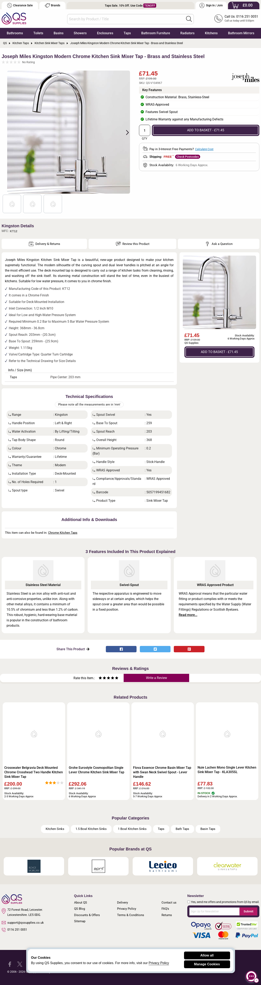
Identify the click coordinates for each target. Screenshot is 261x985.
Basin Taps (207, 829)
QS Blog (79, 909)
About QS (80, 902)
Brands (52, 5)
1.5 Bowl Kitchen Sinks (91, 829)
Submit (248, 911)
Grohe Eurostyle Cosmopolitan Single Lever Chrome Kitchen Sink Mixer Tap (96, 770)
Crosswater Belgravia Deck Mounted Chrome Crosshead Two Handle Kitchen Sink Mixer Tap (33, 772)
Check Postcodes (187, 156)
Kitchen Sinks (55, 829)
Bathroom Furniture (155, 33)
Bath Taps (182, 829)
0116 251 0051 (14, 930)
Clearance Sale (20, 5)
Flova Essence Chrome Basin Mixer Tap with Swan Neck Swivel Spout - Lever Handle (162, 772)
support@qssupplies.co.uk (23, 922)
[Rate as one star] (100, 678)
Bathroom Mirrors (241, 33)
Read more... (188, 615)
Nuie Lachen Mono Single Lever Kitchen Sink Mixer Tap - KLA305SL (227, 770)
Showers (80, 33)
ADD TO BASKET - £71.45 (205, 130)
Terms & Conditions (130, 915)
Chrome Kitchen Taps (62, 533)
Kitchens (211, 33)
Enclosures (105, 33)
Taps (127, 33)
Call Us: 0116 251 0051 (241, 16)
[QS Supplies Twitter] (19, 964)
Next (125, 132)
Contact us (169, 902)
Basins (58, 33)
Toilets (38, 33)
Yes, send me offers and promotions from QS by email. (225, 902)
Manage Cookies (207, 964)
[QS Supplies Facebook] (9, 964)
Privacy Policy (126, 909)
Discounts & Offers (87, 915)
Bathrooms (15, 33)
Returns (167, 915)
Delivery (122, 902)
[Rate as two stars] (102, 678)
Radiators (187, 33)
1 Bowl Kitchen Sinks (132, 829)
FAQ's (165, 909)
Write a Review (156, 678)
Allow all (207, 955)
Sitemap (79, 921)
